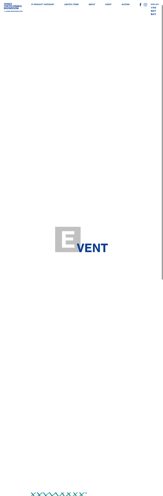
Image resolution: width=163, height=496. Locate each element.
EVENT (108, 4)
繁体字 (153, 14)
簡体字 (153, 10)
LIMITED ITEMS (71, 4)
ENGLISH (155, 4)
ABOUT (92, 4)
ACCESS (126, 4)
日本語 (153, 7)
